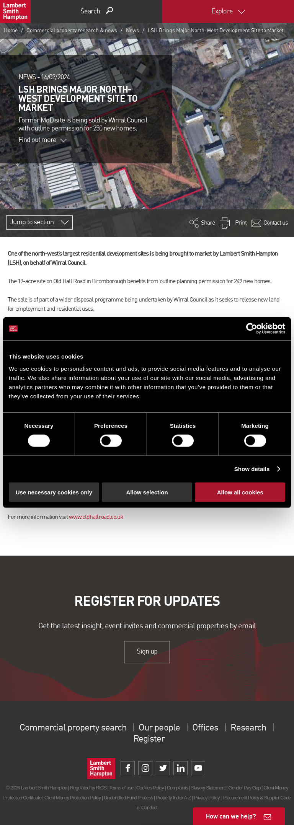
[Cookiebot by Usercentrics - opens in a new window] (251, 328)
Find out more (42, 140)
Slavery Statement (208, 788)
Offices (205, 728)
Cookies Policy (150, 788)
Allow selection (147, 492)
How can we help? (231, 816)
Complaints (177, 788)
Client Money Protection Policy (72, 798)
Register (149, 739)
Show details (252, 469)
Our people (159, 728)
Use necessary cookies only (54, 492)
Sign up (147, 652)
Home (11, 30)
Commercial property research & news (71, 30)
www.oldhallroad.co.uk (96, 517)
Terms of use (121, 788)
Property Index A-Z (173, 798)
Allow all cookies (240, 492)
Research (248, 728)
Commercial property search (73, 728)
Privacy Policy (206, 798)
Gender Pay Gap (244, 788)
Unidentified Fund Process (128, 798)
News (132, 30)
